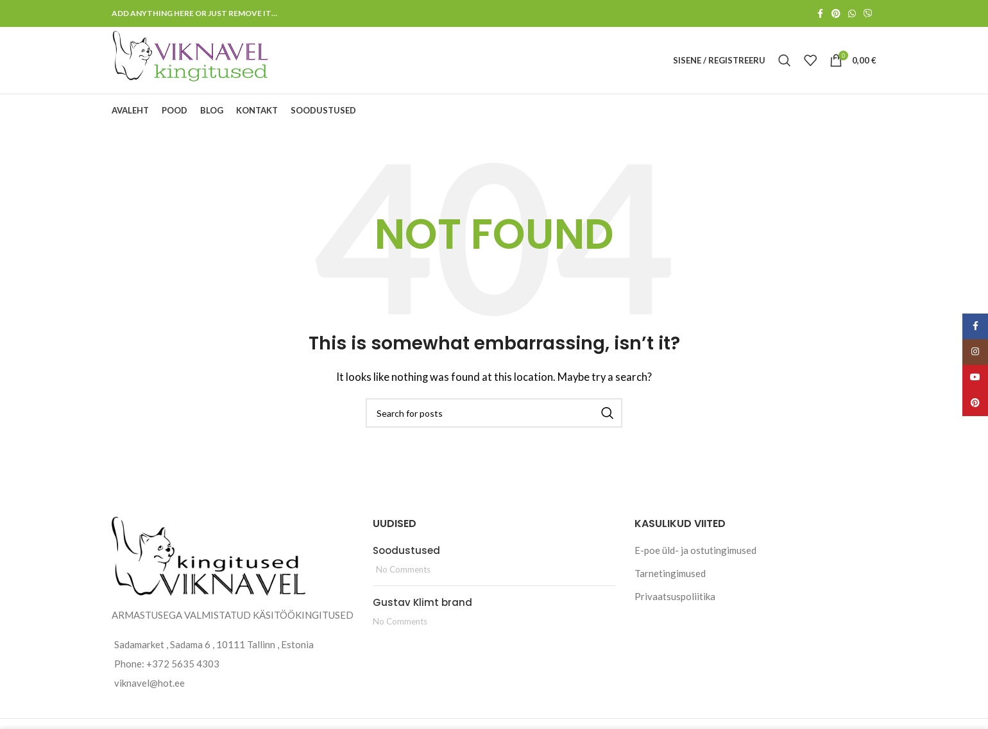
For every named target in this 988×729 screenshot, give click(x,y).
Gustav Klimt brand (422, 602)
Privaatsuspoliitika (675, 596)
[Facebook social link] (820, 13)
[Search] (784, 60)
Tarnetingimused (670, 573)
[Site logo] (191, 59)
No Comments (403, 569)
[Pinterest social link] (836, 13)
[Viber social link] (868, 13)
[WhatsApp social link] (852, 13)
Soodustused (406, 550)
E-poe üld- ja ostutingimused (695, 550)
